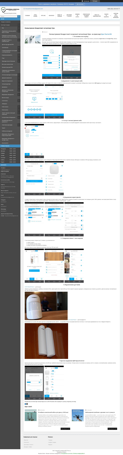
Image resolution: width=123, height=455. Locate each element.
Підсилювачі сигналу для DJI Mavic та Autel (9, 31)
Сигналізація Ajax (6, 84)
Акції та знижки (59, 15)
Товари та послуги (106, 15)
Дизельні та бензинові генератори (7, 90)
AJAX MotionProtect (29, 286)
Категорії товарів (5, 25)
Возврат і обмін (28, 447)
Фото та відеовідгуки (97, 15)
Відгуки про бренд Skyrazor (115, 15)
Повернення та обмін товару (86, 15)
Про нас (43, 15)
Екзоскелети (5, 143)
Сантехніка (5, 100)
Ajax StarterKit (106, 34)
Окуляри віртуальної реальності (7, 121)
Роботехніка (5, 106)
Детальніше (80, 4)
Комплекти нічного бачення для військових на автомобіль (9, 36)
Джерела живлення (7, 78)
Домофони (4, 87)
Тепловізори (5, 47)
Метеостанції (5, 97)
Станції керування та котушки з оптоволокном (9, 51)
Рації (3, 58)
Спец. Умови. (35, 15)
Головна (27, 15)
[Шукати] (18, 16)
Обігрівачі (4, 103)
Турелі (3, 128)
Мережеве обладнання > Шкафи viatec (8, 139)
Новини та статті (77, 15)
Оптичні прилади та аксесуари (9, 74)
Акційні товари (52, 442)
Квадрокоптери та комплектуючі (6, 40)
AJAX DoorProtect (72, 319)
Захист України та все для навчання (8, 113)
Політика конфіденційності (79, 453)
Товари (50, 440)
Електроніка (5, 110)
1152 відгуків (86, 1)
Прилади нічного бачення (8, 61)
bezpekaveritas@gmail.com (7, 197)
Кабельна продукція (7, 131)
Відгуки (50, 444)
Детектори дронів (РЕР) (8, 44)
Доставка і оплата (69, 15)
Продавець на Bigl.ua (61, 452)
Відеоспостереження (7, 81)
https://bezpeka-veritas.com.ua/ (8, 192)
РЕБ (3, 28)
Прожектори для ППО (7, 67)
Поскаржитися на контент (66, 453)
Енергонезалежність (7, 55)
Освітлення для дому (7, 125)
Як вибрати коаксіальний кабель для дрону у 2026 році (53, 412)
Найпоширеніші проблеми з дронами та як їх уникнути (100, 412)
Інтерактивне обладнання (8, 117)
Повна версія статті (65, 428)
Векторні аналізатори (7, 64)
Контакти (51, 15)
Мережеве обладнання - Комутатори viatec (8, 134)
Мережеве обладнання (8, 94)
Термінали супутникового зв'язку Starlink (8, 71)
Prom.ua (69, 450)
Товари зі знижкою (5, 22)
